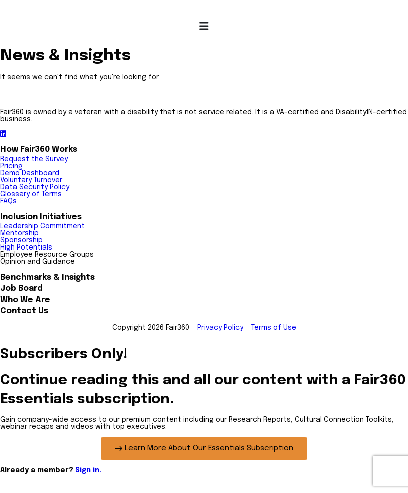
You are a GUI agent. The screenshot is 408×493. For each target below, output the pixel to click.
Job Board (21, 288)
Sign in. (88, 470)
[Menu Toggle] (204, 26)
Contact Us (24, 311)
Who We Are (25, 300)
